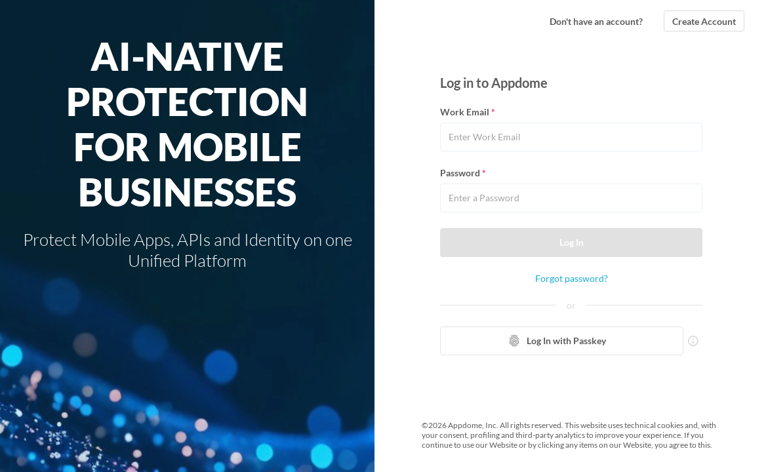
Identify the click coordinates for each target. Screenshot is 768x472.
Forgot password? (571, 278)
